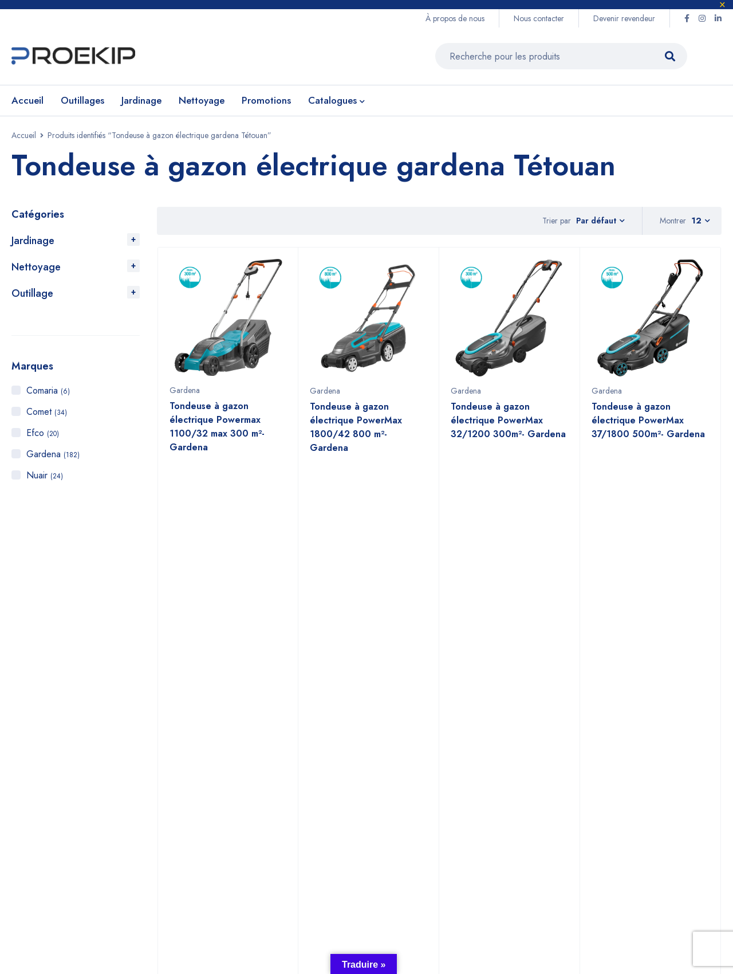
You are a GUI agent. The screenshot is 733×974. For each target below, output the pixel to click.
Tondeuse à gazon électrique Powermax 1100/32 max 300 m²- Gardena (217, 432)
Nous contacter (539, 18)
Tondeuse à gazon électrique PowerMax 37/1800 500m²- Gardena (648, 426)
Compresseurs (465, 818)
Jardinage (32, 240)
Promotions (457, 836)
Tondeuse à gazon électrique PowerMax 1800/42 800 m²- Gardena (356, 433)
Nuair (44, 475)
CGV (547, 800)
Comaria (48, 390)
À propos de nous (454, 18)
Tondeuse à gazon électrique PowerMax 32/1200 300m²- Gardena (508, 426)
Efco (42, 432)
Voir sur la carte (36, 803)
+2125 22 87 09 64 (259, 788)
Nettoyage (36, 267)
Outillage (32, 293)
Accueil (23, 135)
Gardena (53, 454)
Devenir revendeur (624, 18)
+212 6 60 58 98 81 (260, 765)
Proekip (100, 910)
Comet (46, 411)
